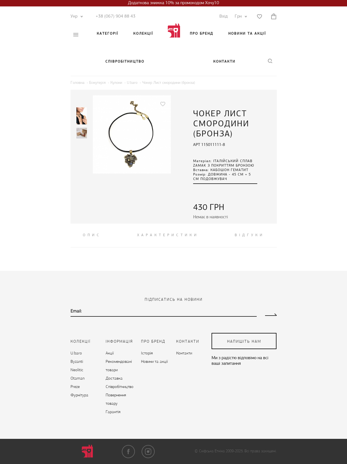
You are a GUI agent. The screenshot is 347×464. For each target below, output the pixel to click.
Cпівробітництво (124, 61)
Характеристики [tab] (168, 235)
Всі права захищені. (260, 451)
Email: (76, 311)
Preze (75, 387)
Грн (239, 16)
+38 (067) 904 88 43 (115, 16)
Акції (110, 353)
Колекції (143, 33)
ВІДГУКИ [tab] (250, 235)
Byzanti (77, 362)
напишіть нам (244, 342)
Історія (147, 353)
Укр (75, 16)
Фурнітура (79, 395)
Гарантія (113, 412)
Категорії (107, 33)
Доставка (114, 379)
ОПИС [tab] (92, 235)
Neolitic (77, 370)
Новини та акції (247, 33)
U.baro (76, 353)
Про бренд (201, 33)
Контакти (224, 61)
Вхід (223, 16)
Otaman (77, 379)
